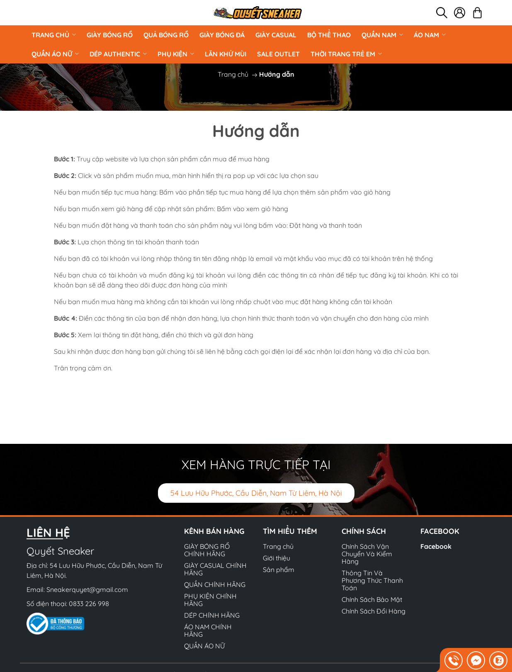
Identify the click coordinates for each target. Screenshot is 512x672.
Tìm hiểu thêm (290, 531)
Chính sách (364, 531)
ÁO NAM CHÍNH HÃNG (208, 630)
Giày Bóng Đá (222, 35)
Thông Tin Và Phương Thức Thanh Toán (372, 580)
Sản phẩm (278, 569)
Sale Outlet (278, 54)
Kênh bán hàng (214, 531)
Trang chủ (54, 35)
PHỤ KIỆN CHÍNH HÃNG (210, 600)
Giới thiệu (276, 558)
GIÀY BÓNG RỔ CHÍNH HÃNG (207, 550)
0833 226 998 (89, 603)
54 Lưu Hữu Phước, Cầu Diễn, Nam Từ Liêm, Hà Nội (256, 493)
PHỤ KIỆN (176, 54)
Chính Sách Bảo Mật (372, 599)
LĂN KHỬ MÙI (225, 54)
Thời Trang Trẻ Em (346, 54)
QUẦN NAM (382, 35)
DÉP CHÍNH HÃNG (212, 615)
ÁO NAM (430, 35)
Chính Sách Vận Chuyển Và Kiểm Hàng (367, 553)
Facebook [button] (439, 531)
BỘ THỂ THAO (329, 35)
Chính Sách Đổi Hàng (373, 611)
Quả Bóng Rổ (166, 35)
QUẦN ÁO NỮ (55, 54)
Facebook (435, 546)
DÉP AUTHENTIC (118, 54)
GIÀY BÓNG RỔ (110, 35)
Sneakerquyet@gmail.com (87, 589)
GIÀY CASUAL (275, 35)
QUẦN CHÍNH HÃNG (214, 584)
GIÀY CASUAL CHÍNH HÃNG (215, 569)
